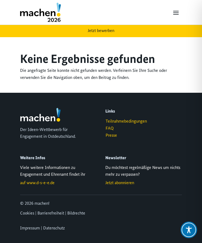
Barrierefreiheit (50, 213)
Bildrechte (76, 213)
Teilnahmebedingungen (126, 121)
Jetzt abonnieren (119, 183)
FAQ (110, 128)
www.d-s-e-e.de (41, 183)
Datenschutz (54, 228)
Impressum (30, 228)
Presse (111, 135)
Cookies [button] (27, 213)
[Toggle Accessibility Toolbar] (189, 230)
